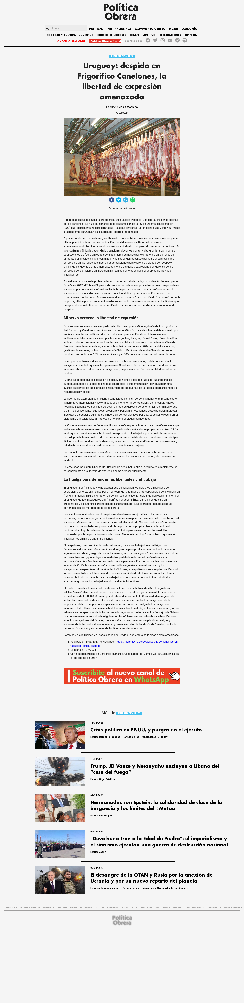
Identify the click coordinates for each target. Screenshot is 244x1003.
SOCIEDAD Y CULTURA (61, 35)
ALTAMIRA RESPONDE (71, 41)
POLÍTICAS (96, 29)
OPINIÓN (191, 35)
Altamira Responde (231, 907)
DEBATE (135, 35)
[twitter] (118, 200)
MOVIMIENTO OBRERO (150, 29)
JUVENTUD (86, 35)
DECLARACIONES (170, 35)
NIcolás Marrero (127, 107)
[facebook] (111, 200)
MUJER (173, 29)
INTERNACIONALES (119, 29)
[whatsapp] (132, 200)
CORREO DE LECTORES (111, 35)
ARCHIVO (149, 35)
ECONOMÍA (189, 29)
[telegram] (125, 200)
